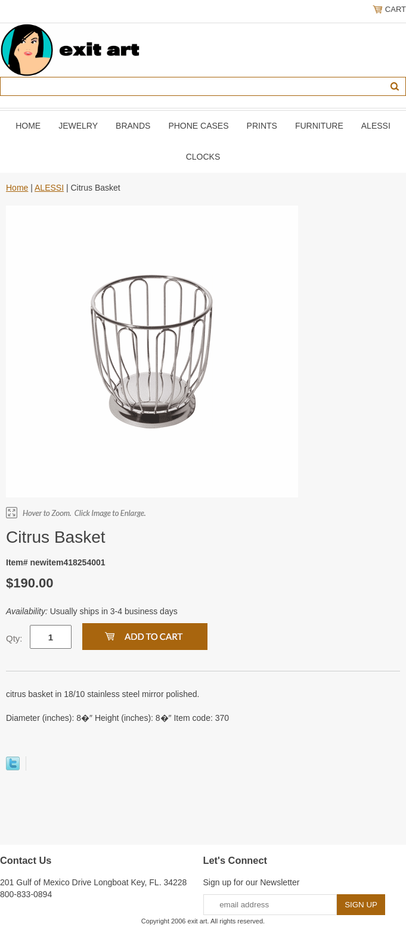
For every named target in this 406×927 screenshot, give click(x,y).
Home (28, 125)
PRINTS (262, 125)
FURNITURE (319, 125)
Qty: (14, 638)
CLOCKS (203, 156)
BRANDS (133, 125)
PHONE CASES (198, 125)
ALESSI (375, 125)
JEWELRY (78, 125)
